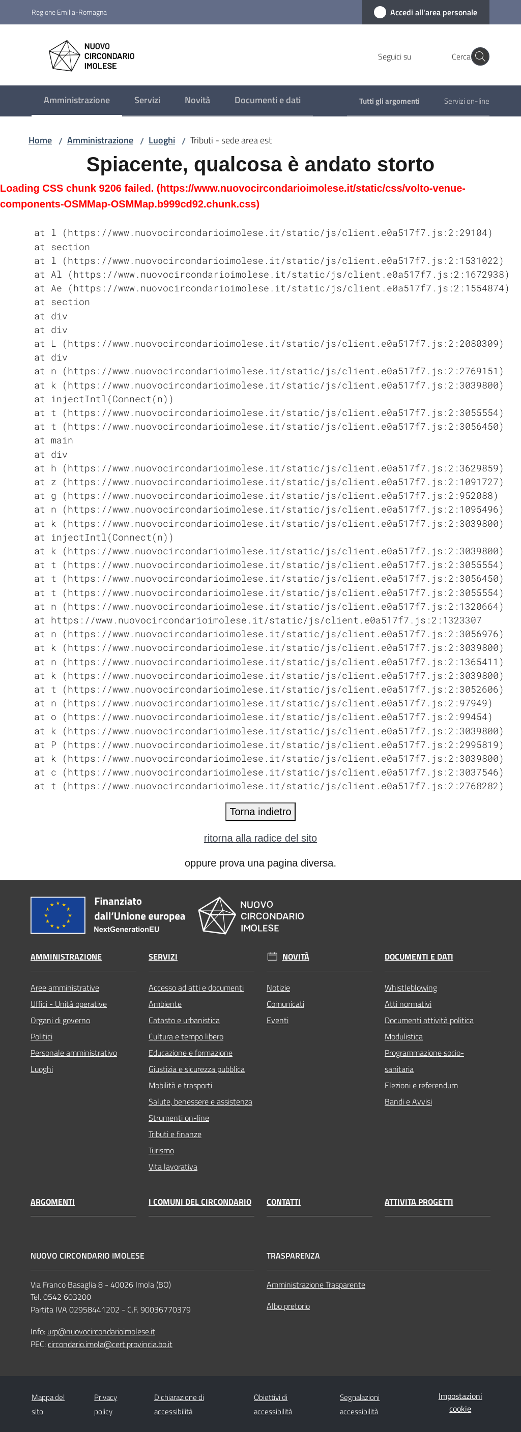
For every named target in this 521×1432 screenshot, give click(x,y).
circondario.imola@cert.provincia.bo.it (110, 1344)
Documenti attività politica (429, 1020)
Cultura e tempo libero (186, 1036)
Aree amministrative (65, 987)
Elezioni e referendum (421, 1085)
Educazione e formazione (191, 1053)
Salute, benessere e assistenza (200, 1101)
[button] (477, 56)
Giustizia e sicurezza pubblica (197, 1069)
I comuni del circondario (200, 1202)
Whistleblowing (411, 987)
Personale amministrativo (74, 1053)
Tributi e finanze (175, 1134)
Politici (41, 1036)
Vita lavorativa (173, 1166)
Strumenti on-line (179, 1118)
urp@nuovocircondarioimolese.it (101, 1331)
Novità (295, 957)
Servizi (163, 957)
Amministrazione (100, 140)
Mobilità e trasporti (180, 1085)
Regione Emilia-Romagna (69, 12)
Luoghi (162, 140)
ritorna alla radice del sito (260, 838)
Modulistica (404, 1036)
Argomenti (53, 1202)
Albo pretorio (288, 1306)
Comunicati (285, 1004)
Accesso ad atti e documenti (196, 987)
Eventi (277, 1020)
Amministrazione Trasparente (316, 1284)
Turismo (161, 1150)
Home (40, 140)
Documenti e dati (419, 957)
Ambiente (165, 1004)
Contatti (284, 1202)
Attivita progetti (419, 1202)
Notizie (278, 987)
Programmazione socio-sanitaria (424, 1061)
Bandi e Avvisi (408, 1101)
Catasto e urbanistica (184, 1020)
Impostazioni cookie (460, 1402)
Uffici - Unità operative (69, 1004)
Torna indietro (260, 811)
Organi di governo (60, 1020)
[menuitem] (77, 100)
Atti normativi (408, 1004)
